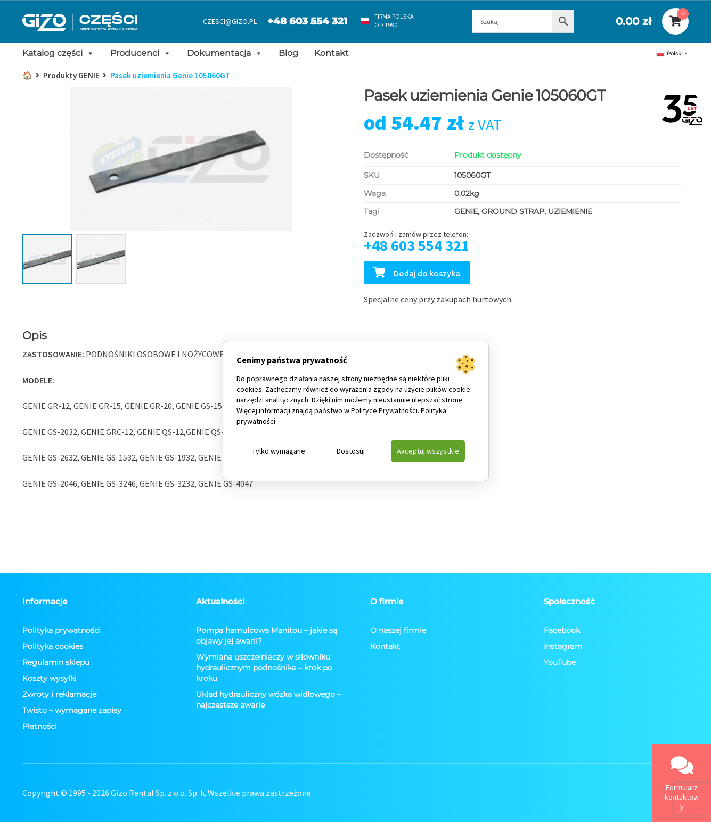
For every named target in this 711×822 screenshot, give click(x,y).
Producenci (140, 53)
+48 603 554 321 (307, 21)
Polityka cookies (52, 646)
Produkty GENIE (71, 75)
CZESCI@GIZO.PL (230, 21)
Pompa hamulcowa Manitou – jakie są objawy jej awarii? (266, 636)
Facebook (562, 630)
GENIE (466, 211)
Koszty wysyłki (49, 678)
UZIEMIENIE (570, 211)
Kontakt (331, 53)
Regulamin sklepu (55, 662)
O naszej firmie (398, 630)
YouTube (560, 662)
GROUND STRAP (512, 211)
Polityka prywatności (61, 630)
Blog (288, 53)
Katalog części (58, 53)
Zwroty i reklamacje (59, 694)
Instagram (563, 646)
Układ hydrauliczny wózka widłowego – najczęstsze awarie (268, 699)
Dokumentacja (225, 53)
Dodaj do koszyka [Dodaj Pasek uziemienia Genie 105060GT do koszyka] (427, 273)
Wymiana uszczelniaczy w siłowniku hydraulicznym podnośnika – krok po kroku (264, 667)
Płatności (39, 726)
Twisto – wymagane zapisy (71, 710)
